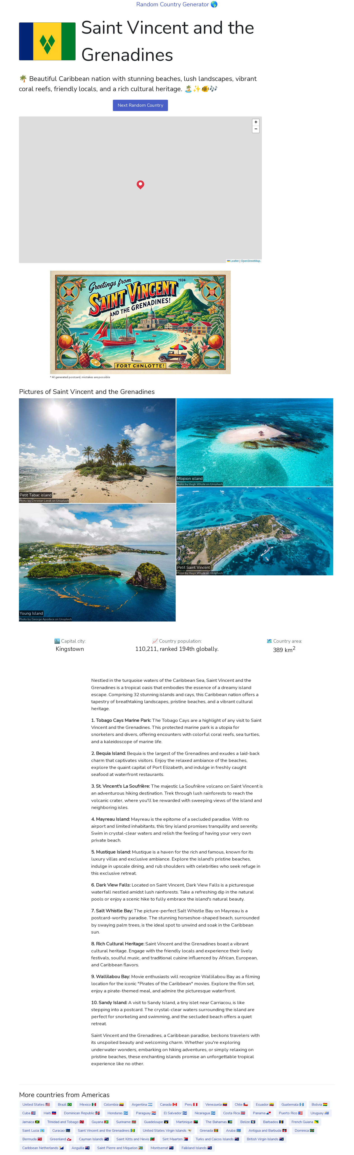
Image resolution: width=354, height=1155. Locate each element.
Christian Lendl (41, 501)
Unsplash (62, 501)
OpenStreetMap (250, 261)
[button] (140, 185)
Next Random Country (140, 105)
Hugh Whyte (197, 484)
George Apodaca (43, 619)
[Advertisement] (301, 82)
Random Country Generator (173, 4)
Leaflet (233, 261)
